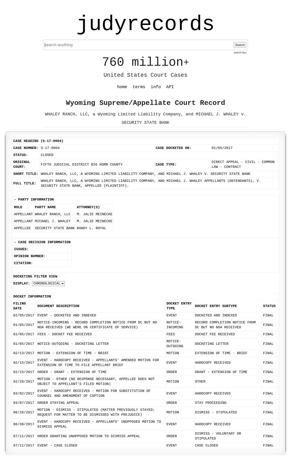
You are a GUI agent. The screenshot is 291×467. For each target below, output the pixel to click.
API (170, 87)
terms (139, 87)
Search (240, 45)
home (122, 87)
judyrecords (145, 24)
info (156, 87)
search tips (240, 52)
